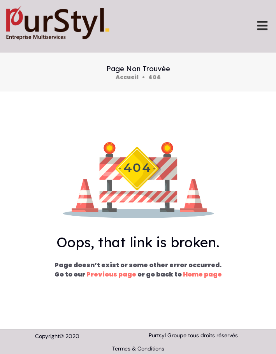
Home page (202, 274)
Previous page (111, 274)
